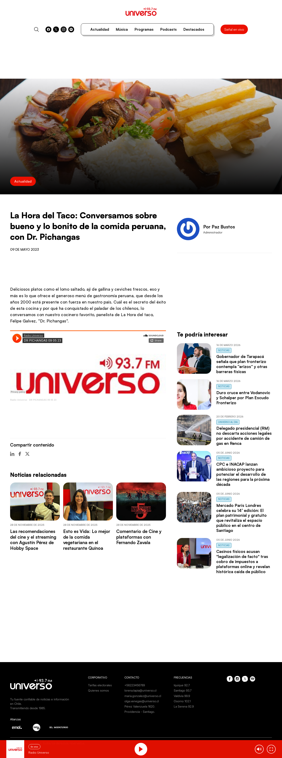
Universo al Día (228, 422)
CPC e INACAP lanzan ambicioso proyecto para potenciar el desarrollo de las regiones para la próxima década (243, 474)
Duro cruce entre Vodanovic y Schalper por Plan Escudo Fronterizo (243, 397)
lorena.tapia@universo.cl (140, 690)
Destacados (193, 29)
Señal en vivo (234, 29)
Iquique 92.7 (182, 685)
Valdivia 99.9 (182, 696)
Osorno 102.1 (182, 701)
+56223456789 (134, 685)
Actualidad (99, 29)
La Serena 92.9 (184, 706)
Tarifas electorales (100, 685)
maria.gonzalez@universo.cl (142, 696)
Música (122, 29)
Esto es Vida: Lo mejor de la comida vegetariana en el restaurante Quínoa (86, 540)
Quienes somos (98, 690)
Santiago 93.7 (182, 690)
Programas (144, 29)
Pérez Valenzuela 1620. (139, 706)
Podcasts (168, 29)
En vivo (34, 746)
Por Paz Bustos (219, 226)
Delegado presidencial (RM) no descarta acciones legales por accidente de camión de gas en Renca (244, 436)
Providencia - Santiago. (139, 711)
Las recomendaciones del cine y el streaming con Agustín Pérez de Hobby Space (33, 540)
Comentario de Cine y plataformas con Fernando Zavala (139, 537)
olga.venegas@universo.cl (141, 701)
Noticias (224, 350)
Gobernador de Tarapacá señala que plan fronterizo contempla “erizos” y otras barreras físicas (241, 364)
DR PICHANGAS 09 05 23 (42, 400)
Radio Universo (18, 400)
